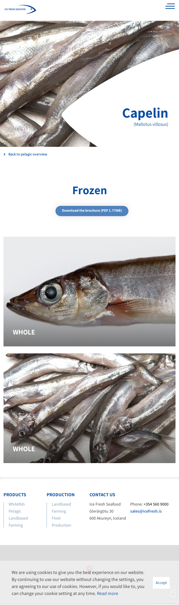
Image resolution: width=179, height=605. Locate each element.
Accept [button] (161, 582)
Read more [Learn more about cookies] (107, 593)
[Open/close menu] (170, 7)
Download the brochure (92, 210)
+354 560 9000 (156, 504)
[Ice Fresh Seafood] (20, 9)
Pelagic (15, 511)
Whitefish (17, 504)
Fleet (56, 518)
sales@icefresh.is (146, 511)
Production (62, 525)
